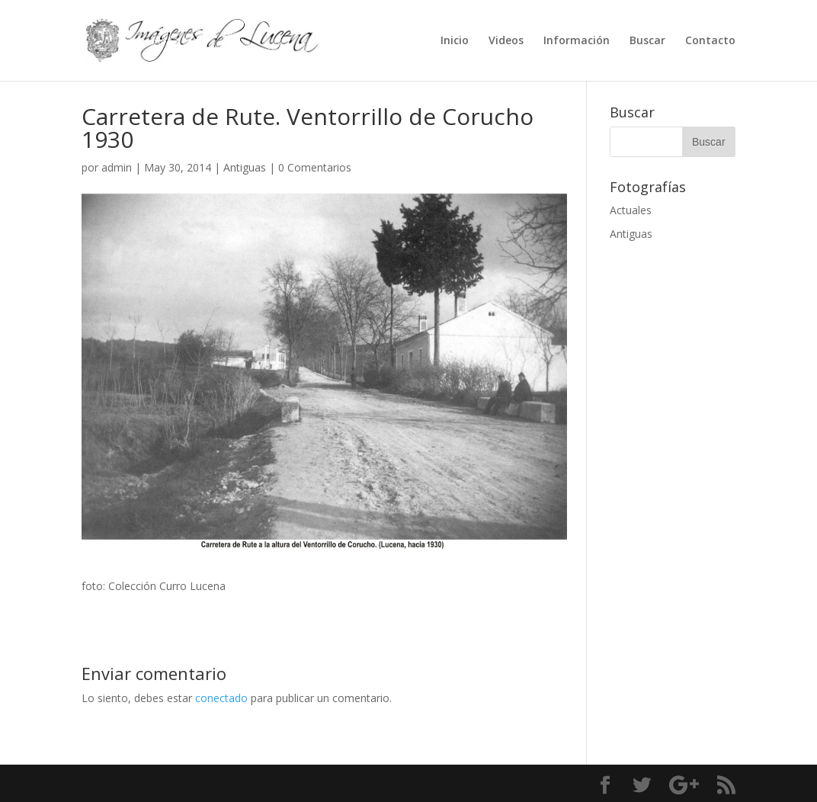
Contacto (710, 41)
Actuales (631, 210)
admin (116, 167)
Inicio (455, 41)
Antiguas (244, 167)
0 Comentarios (314, 167)
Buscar (647, 41)
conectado (221, 698)
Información (576, 41)
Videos (506, 41)
